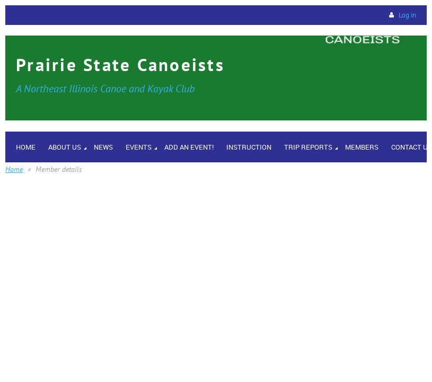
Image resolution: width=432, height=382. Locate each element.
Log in (407, 15)
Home (14, 169)
